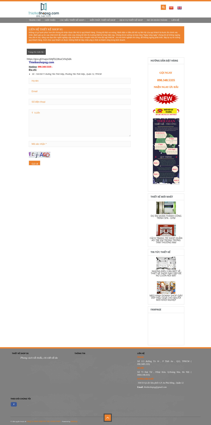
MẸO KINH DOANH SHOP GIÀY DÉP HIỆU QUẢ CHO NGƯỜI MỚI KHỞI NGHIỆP (166, 297)
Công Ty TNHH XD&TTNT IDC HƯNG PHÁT (44, 421)
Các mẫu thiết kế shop (73, 20)
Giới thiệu (50, 20)
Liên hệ (175, 20)
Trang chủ (35, 20)
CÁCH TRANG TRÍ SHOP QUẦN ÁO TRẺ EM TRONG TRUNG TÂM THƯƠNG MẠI (166, 240)
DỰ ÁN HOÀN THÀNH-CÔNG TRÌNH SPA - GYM (166, 217)
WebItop (74, 421)
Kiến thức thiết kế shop (102, 20)
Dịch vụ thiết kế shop (131, 20)
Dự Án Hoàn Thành (157, 20)
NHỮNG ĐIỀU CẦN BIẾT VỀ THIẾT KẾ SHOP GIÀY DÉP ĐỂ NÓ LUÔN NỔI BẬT (166, 273)
